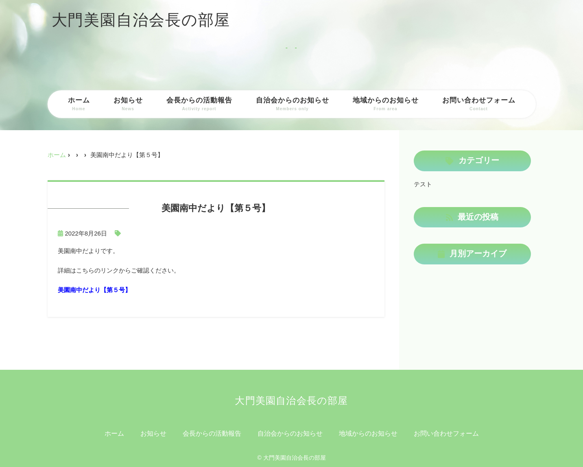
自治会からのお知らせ (292, 104)
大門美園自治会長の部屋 (141, 20)
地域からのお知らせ (386, 104)
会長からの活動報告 (199, 104)
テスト (423, 184)
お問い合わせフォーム (478, 104)
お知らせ (128, 104)
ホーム (79, 104)
